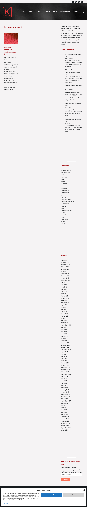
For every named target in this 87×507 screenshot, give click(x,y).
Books (32, 12)
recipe (62, 208)
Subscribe (65, 479)
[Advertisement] (72, 148)
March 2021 (64, 260)
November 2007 (65, 396)
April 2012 (64, 291)
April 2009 (64, 358)
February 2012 (65, 296)
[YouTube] (79, 2)
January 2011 (65, 318)
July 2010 (64, 329)
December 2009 (65, 343)
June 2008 (64, 381)
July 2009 (64, 354)
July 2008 (64, 378)
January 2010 (65, 340)
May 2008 (64, 383)
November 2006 (65, 423)
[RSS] (82, 2)
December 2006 (65, 421)
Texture (48, 12)
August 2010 (64, 327)
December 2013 (65, 276)
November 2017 (65, 269)
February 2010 (65, 338)
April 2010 (64, 334)
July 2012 (64, 285)
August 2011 (64, 305)
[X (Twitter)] (73, 2)
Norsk (77, 12)
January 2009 (65, 365)
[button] (83, 490)
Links (40, 12)
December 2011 (65, 300)
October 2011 (65, 303)
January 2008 (65, 392)
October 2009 (65, 347)
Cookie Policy (6, 503)
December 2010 (65, 320)
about (73, 40)
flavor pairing (65, 190)
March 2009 (64, 361)
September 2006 (66, 428)
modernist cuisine (66, 199)
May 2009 (64, 356)
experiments (64, 188)
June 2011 (64, 307)
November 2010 (65, 323)
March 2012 (64, 294)
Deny (73, 495)
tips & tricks (64, 219)
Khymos (68, 26)
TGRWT (63, 217)
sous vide (64, 215)
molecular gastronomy (67, 201)
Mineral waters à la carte (72, 72)
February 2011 (65, 316)
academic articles (66, 170)
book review (64, 177)
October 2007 (65, 399)
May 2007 (64, 410)
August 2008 (64, 376)
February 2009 (65, 363)
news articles (65, 204)
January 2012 (65, 298)
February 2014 (65, 271)
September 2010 (66, 325)
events (63, 186)
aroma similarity (66, 172)
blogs (62, 175)
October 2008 (65, 372)
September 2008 (66, 374)
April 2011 (64, 311)
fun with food (65, 192)
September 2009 (66, 349)
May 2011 (64, 309)
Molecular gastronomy (62, 12)
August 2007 (64, 403)
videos (63, 222)
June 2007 (64, 408)
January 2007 (65, 419)
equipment (64, 184)
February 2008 (65, 390)
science (63, 213)
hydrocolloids (65, 195)
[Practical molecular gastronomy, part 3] (11, 38)
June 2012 (64, 287)
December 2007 (65, 394)
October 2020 (65, 267)
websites (63, 224)
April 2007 (64, 412)
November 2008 (65, 369)
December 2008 (65, 367)
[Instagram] (76, 2)
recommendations (66, 210)
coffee (63, 181)
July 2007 (64, 405)
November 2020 (65, 264)
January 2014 (65, 273)
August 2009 (64, 352)
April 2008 (64, 385)
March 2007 (64, 414)
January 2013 (65, 278)
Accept (52, 495)
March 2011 (64, 314)
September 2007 (66, 401)
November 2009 (65, 345)
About (24, 12)
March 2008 (64, 387)
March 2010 (64, 336)
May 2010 (64, 332)
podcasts (63, 206)
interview (63, 197)
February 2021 (65, 262)
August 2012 (64, 282)
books (62, 179)
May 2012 (64, 289)
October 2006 (65, 425)
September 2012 (66, 280)
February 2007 (65, 416)
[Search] (83, 12)
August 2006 (64, 430)
